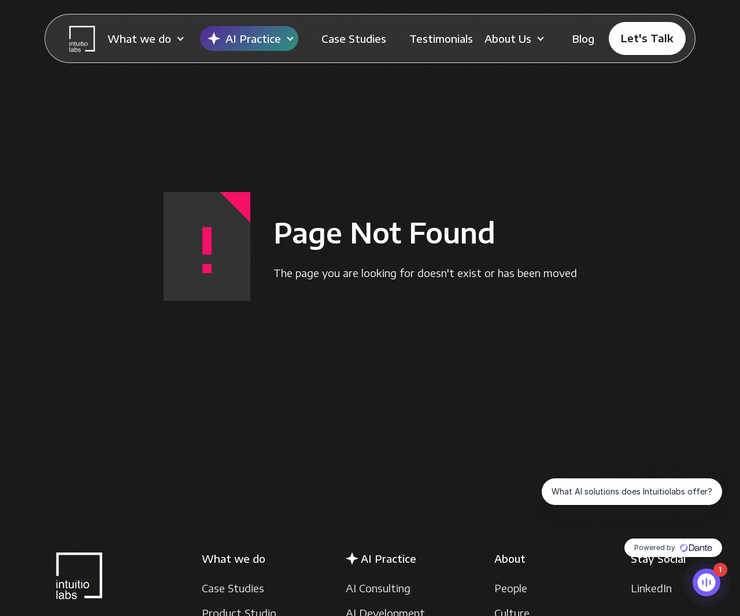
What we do (139, 38)
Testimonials (441, 38)
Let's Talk (647, 38)
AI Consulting (378, 588)
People (510, 588)
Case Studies (353, 38)
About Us (507, 38)
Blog (583, 38)
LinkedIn (651, 588)
